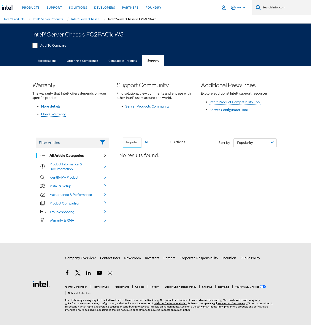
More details (50, 106)
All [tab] (147, 142)
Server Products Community (147, 106)
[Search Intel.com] (286, 8)
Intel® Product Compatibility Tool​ (234, 102)
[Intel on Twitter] (78, 273)
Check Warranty (53, 114)
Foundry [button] (154, 8)
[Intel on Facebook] (67, 273)
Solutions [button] (78, 8)
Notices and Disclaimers (231, 303)
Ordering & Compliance (82, 61)
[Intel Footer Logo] (41, 284)
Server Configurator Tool (228, 110)
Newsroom (132, 258)
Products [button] (31, 8)
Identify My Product (63, 177)
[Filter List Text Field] (66, 142)
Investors (152, 258)
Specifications (47, 61)
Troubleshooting (61, 212)
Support (153, 61)
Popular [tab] (132, 142)
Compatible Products (122, 61)
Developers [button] (104, 8)
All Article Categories (66, 155)
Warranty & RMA (61, 220)
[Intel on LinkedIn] (88, 273)
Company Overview (80, 258)
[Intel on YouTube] (99, 273)
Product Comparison (64, 203)
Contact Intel (110, 258)
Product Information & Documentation (65, 166)
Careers (169, 258)
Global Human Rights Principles (211, 306)
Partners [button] (130, 8)
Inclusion (229, 258)
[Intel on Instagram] (110, 273)
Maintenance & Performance (70, 194)
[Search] (258, 7)
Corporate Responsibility (199, 258)
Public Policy (250, 258)
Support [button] (54, 8)
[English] (238, 7)
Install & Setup (60, 186)
